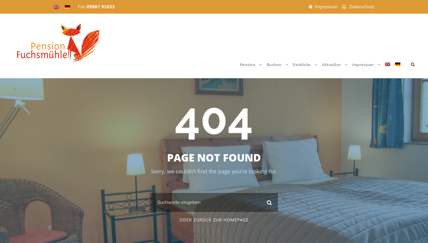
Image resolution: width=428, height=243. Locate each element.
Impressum (326, 6)
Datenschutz (361, 6)
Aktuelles (331, 65)
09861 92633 (101, 6)
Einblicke (302, 65)
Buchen (274, 65)
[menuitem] (387, 70)
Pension (248, 65)
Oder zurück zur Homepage (214, 220)
